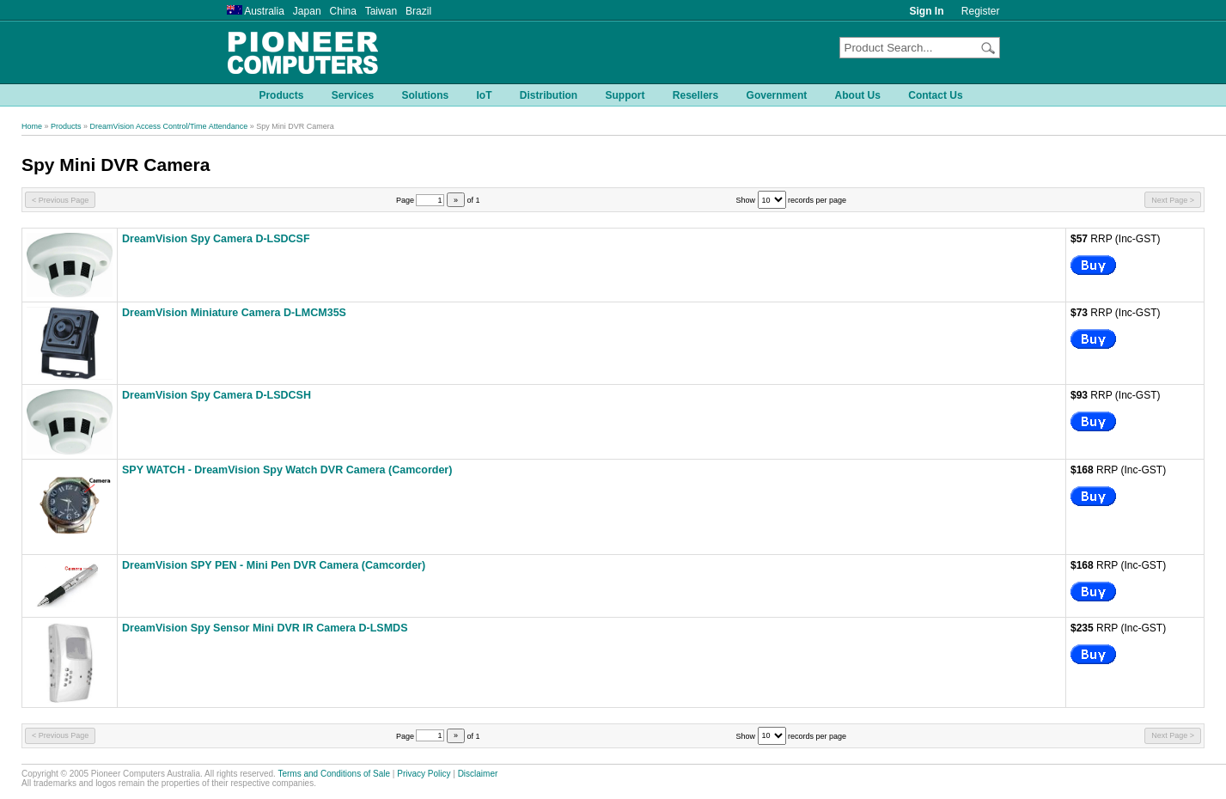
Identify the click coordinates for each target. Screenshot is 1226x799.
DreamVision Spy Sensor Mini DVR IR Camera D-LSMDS (265, 628)
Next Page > (1172, 200)
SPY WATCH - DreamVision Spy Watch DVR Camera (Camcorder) (287, 470)
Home (31, 126)
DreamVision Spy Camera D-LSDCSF (216, 239)
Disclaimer (478, 773)
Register (980, 11)
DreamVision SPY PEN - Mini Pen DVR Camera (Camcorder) (273, 565)
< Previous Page (60, 200)
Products (66, 126)
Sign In (927, 11)
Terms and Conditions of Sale (334, 773)
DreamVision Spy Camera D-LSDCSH (216, 395)
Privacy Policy (423, 773)
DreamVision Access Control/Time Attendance (169, 126)
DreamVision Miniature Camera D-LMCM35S (234, 313)
